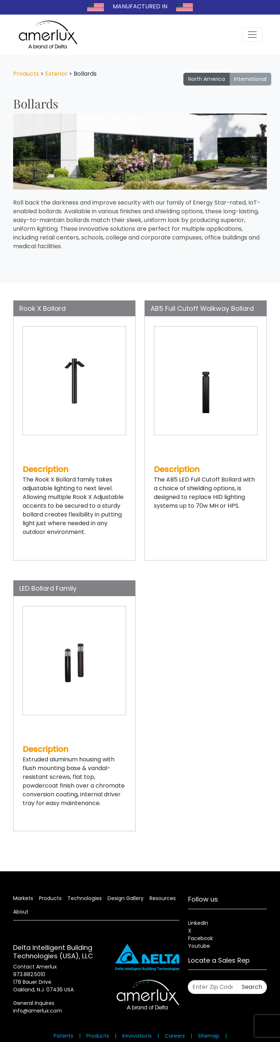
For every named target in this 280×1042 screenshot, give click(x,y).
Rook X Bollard (42, 308)
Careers (175, 1035)
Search (252, 987)
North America (206, 79)
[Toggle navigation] (252, 34)
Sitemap (208, 1035)
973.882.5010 (29, 974)
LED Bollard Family (48, 588)
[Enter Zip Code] (212, 987)
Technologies (84, 898)
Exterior (56, 74)
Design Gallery (126, 898)
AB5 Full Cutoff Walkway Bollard (202, 308)
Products (26, 74)
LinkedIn (198, 923)
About (20, 911)
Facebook (200, 938)
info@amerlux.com (37, 1010)
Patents (63, 1035)
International (250, 79)
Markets (23, 898)
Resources (162, 898)
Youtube (199, 946)
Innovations (137, 1035)
